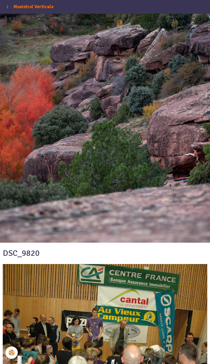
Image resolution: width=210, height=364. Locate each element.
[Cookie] (11, 352)
